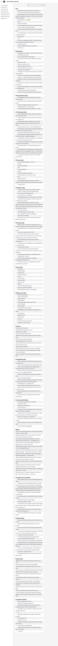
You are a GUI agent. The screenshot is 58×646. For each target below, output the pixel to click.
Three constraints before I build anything (26, 56)
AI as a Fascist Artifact (20, 352)
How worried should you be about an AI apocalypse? (27, 564)
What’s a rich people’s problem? (24, 378)
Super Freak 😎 (21, 306)
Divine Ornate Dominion (23, 296)
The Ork (19, 276)
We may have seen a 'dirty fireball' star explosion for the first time (29, 570)
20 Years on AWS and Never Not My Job (26, 538)
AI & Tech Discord (4, 9)
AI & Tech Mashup (4, 5)
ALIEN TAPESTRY (22, 304)
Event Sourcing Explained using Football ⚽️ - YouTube (29, 108)
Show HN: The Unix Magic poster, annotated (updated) (29, 75)
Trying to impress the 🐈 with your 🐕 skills (27, 175)
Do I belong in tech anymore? (22, 328)
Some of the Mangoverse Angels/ (24, 285)
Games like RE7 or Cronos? (23, 256)
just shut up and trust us (23, 210)
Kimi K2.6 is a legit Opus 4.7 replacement (26, 416)
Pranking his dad (21, 184)
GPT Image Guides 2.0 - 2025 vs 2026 (26, 211)
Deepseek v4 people (22, 403)
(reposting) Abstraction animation (24, 307)
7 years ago (20, 631)
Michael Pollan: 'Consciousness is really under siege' (27, 571)
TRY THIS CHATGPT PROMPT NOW (25, 193)
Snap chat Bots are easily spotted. (25, 625)
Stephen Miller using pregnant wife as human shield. (28, 10)
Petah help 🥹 (21, 36)
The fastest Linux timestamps (24, 69)
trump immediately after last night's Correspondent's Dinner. (30, 25)
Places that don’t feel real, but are (25, 320)
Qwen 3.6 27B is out (22, 407)
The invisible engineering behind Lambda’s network (28, 536)
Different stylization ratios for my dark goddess (27, 289)
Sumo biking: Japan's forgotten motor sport (27, 302)
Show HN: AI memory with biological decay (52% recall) (29, 92)
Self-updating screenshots (23, 54)
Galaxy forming (21, 272)
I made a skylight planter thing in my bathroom (27, 45)
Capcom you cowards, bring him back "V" (26, 232)
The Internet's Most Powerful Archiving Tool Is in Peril (29, 132)
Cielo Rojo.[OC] (21, 313)
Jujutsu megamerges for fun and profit (23, 341)
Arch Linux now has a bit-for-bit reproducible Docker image (28, 350)
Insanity (19, 171)
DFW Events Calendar (5, 16)
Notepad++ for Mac (22, 62)
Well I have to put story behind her (25, 287)
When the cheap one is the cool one (25, 67)
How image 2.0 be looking (23, 215)
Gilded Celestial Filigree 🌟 (23, 294)
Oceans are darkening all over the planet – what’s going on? (28, 581)
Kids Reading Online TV (5, 14)
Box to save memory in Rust (23, 64)
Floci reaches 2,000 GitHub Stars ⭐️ (25, 551)
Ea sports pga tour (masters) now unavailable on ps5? (29, 254)
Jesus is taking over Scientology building (26, 27)
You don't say (20, 47)
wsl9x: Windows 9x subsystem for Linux (24, 329)
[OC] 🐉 (19, 163)
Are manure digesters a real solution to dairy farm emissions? (28, 592)
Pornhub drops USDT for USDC (24, 501)
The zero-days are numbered (22, 346)
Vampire (19, 283)
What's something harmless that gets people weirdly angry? (30, 365)
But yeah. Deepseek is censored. (24, 601)
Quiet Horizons (21, 317)
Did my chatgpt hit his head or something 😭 (27, 213)
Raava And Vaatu (21, 280)
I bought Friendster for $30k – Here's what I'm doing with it (30, 53)
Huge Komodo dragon (22, 23)
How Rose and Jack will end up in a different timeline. (29, 189)
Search (43, 5)
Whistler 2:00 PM (21, 315)
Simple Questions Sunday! (23, 247)
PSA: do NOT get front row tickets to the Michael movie (29, 12)
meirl (19, 38)
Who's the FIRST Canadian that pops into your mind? (29, 385)
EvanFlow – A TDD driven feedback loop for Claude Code (30, 77)
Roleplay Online (4, 18)
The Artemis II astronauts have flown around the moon (27, 590)
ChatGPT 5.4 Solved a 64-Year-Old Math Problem (28, 191)
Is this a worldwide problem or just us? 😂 (26, 162)
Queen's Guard (21, 282)
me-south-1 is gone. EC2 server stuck (25, 535)
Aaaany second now (22, 44)
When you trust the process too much (25, 603)
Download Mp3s (4, 7)
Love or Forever (21, 278)
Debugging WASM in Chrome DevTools (26, 106)
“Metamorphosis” (21, 300)
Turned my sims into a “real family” (25, 195)
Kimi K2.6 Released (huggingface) (25, 426)
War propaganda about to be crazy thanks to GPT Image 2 (30, 197)
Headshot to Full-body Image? (24, 322)
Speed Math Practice (5, 12)
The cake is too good (22, 274)
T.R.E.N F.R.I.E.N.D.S (22, 619)
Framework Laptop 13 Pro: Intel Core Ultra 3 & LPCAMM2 (28, 348)
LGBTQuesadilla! (21, 270)
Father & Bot (20, 269)
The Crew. (20, 319)
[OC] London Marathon (22, 165)
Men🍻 (19, 167)
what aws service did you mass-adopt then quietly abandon (30, 540)
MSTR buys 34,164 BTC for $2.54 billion (26, 499)
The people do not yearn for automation (24, 339)
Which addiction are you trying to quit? (26, 383)
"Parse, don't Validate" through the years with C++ (28, 104)
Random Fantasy (21, 298)
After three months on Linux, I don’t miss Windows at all (29, 126)
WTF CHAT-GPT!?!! (22, 618)
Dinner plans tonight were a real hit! (25, 173)
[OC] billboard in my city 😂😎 (24, 19)
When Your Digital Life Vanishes (24, 66)
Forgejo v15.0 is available (21, 331)
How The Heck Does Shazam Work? (23, 333)
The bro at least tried (22, 169)
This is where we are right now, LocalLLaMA (27, 401)
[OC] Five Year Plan (22, 178)
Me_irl (19, 21)
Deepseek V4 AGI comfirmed (24, 405)
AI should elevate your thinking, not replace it (27, 90)
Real (19, 176)
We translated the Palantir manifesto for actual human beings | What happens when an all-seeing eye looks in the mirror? (27, 123)
